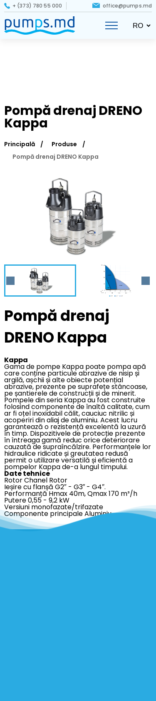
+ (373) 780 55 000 (37, 5)
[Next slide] (145, 281)
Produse (64, 144)
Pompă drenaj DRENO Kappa (55, 156)
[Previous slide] (10, 281)
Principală (19, 144)
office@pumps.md (127, 5)
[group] (78, 215)
